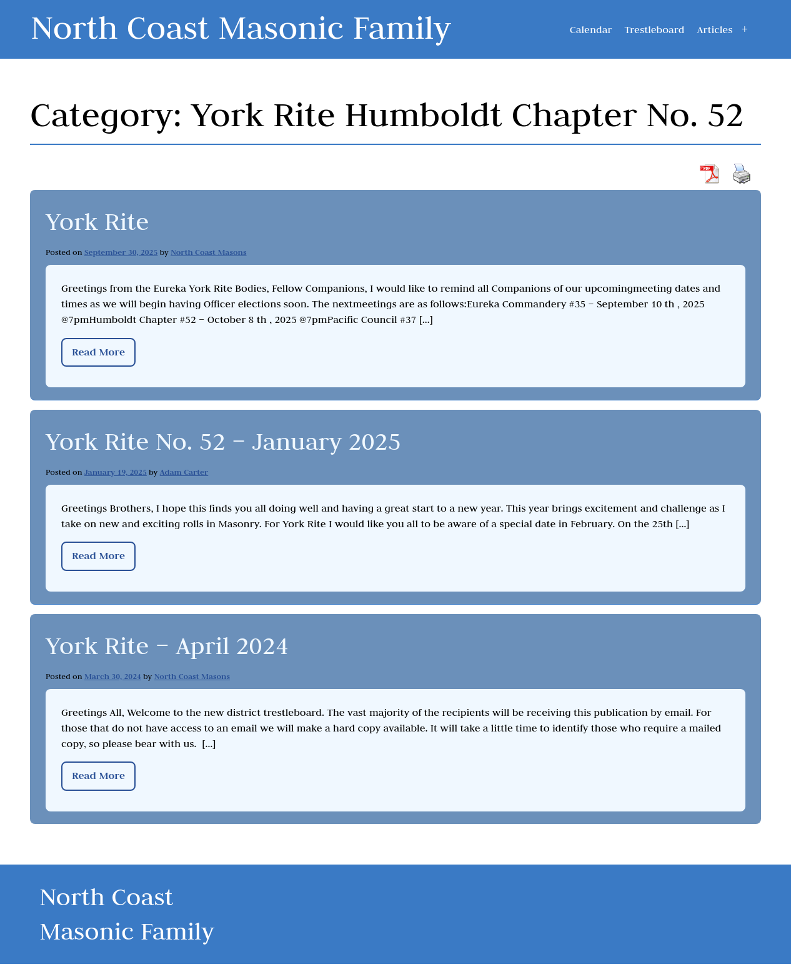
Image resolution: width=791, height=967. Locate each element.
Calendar (591, 29)
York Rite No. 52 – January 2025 (232, 440)
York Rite (100, 220)
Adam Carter (184, 471)
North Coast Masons (208, 252)
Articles (714, 29)
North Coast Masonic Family (251, 26)
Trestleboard (654, 29)
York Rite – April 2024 (173, 644)
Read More (98, 351)
